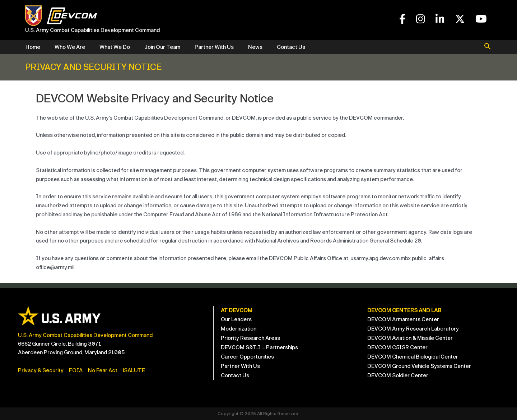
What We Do (114, 47)
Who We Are (70, 47)
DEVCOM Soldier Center (397, 375)
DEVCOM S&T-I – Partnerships (259, 347)
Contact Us (291, 47)
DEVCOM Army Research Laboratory (413, 329)
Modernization (238, 329)
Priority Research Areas (250, 338)
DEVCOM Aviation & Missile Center (410, 338)
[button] (487, 47)
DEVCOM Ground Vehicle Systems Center (419, 366)
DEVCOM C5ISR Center (397, 347)
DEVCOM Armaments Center (403, 319)
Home (32, 47)
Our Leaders (236, 319)
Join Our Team (162, 47)
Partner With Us (214, 47)
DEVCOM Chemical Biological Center (412, 357)
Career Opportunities (247, 357)
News (255, 47)
